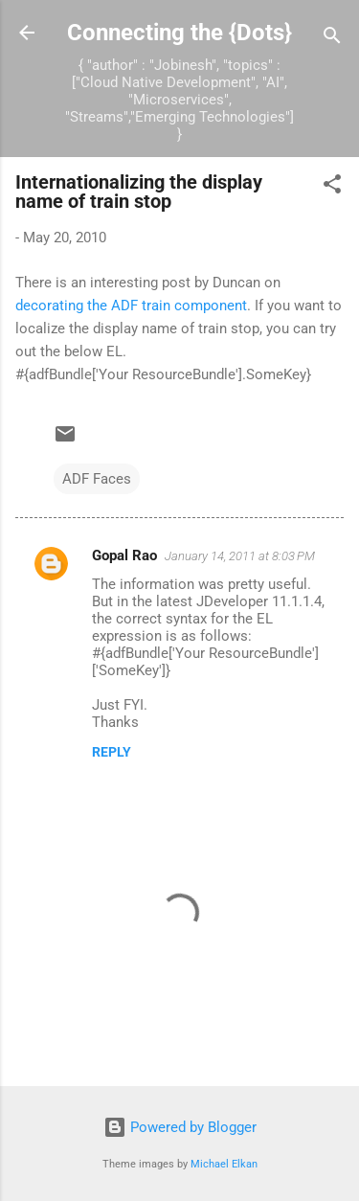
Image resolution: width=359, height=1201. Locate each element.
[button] (332, 187)
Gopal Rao (124, 555)
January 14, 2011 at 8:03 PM (240, 556)
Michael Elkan (224, 1164)
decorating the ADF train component (131, 305)
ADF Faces (96, 478)
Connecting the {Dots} (179, 32)
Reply (111, 751)
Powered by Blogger (180, 1127)
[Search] (332, 39)
